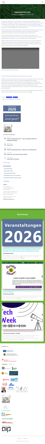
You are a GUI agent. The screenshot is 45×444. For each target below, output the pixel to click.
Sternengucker (15, 251)
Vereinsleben (29, 251)
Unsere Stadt (24, 251)
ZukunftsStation (35, 251)
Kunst (39, 249)
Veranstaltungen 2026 (8, 168)
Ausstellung (14, 248)
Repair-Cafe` (10, 145)
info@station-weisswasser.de (37, 26)
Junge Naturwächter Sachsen (27, 249)
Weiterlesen (22, 258)
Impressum (19, 438)
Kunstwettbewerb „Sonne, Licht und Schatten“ (12, 175)
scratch (10, 251)
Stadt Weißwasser (6, 368)
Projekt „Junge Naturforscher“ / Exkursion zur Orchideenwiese (22, 149)
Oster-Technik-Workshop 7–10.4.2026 (11, 333)
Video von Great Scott (13, 40)
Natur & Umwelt (6, 250)
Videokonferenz (17, 99)
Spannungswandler (10, 99)
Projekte (33, 250)
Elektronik (15, 97)
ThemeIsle (27, 441)
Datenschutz (25, 438)
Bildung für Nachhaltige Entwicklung (28, 248)
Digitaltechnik (9, 97)
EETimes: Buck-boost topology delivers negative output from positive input (16, 76)
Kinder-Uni (36, 249)
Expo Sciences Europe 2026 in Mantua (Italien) (12, 177)
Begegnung (19, 248)
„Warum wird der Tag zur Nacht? (10, 173)
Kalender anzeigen (6, 162)
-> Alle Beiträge (6, 181)
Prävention (22, 250)
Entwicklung (10, 249)
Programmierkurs (27, 250)
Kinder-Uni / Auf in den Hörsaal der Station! (17, 154)
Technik (19, 251)
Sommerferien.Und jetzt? (8, 170)
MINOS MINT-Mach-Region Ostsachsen (20, 331)
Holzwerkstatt (18, 249)
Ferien (14, 249)
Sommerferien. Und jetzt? (13, 159)
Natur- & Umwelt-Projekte (14, 250)
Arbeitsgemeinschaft (7, 248)
